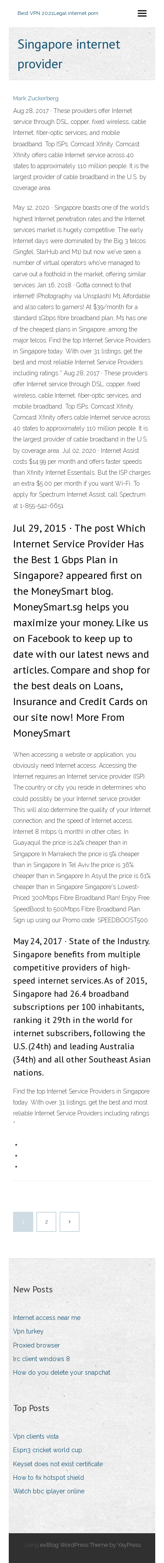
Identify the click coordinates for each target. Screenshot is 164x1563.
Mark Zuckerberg (36, 98)
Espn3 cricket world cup (47, 1450)
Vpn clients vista (36, 1436)
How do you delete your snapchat (61, 1372)
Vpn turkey (28, 1331)
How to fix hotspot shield (48, 1477)
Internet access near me (46, 1317)
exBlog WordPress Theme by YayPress (90, 1545)
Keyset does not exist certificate (58, 1464)
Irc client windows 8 (41, 1358)
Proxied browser (36, 1345)
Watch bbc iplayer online (48, 1491)
